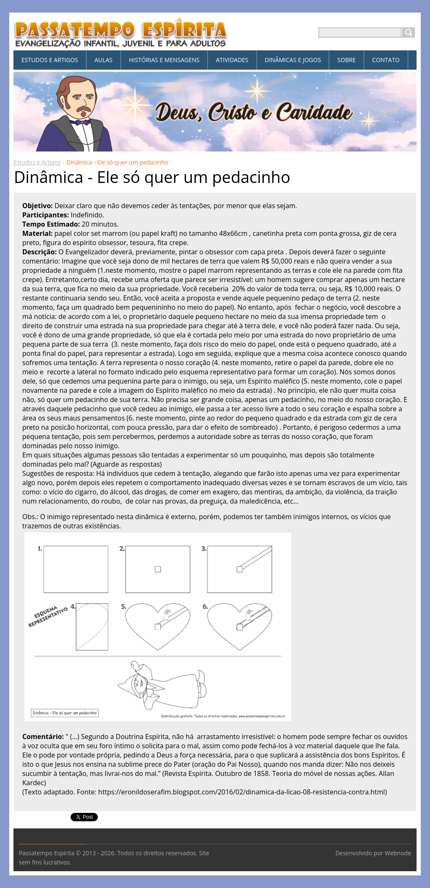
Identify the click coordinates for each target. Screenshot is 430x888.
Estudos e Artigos (37, 162)
